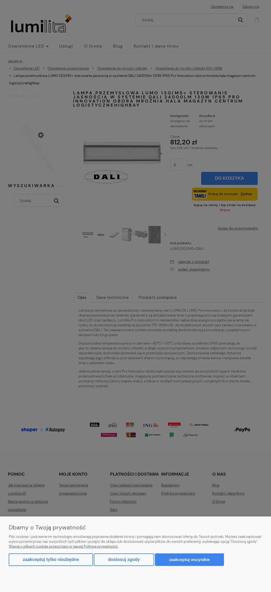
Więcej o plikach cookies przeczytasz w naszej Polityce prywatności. (63, 546)
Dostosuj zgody (124, 559)
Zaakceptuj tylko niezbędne (51, 559)
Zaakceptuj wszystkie (189, 559)
